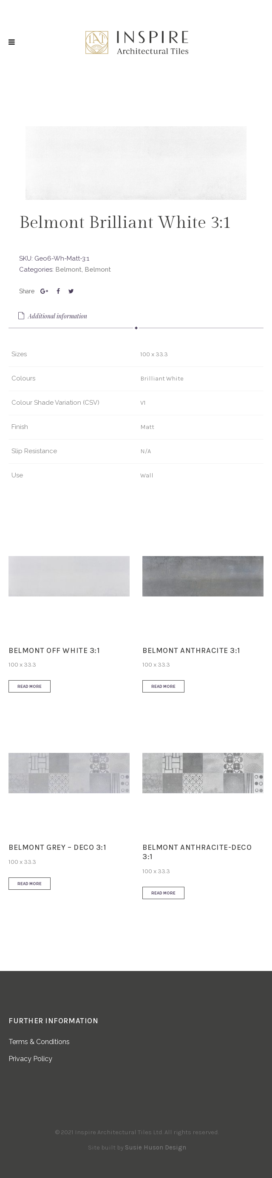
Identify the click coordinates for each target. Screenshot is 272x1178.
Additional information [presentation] (52, 316)
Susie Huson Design (155, 1147)
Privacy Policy (30, 1059)
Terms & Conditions (39, 1042)
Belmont (68, 269)
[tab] (136, 317)
